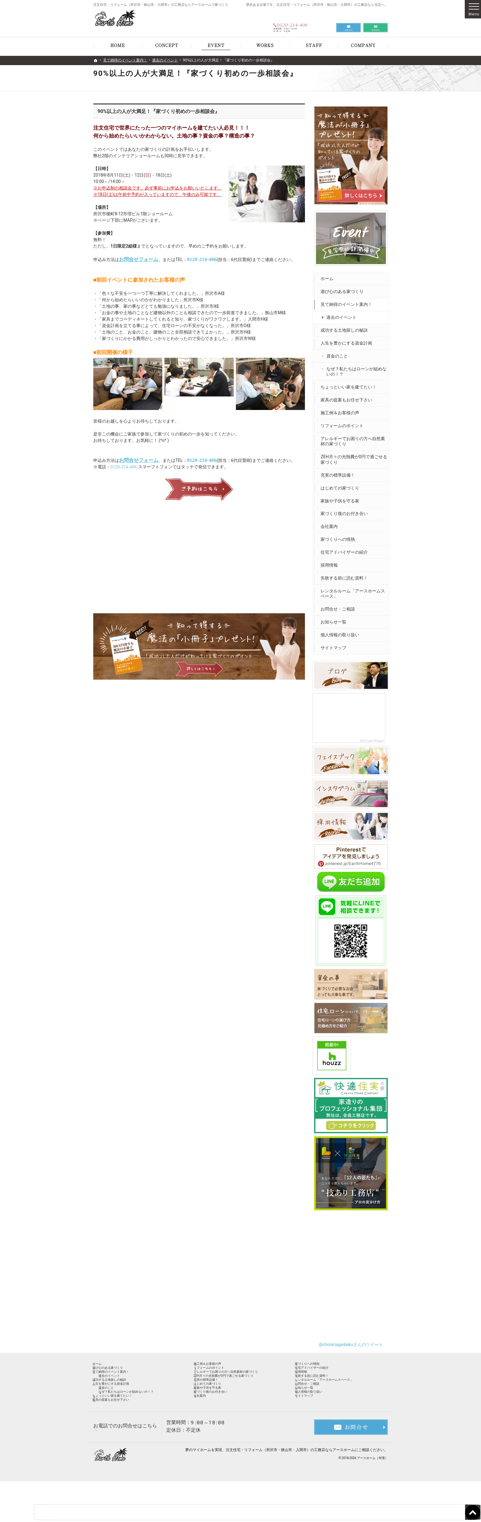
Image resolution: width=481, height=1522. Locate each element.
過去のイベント (343, 314)
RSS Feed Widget (373, 737)
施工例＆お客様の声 (341, 410)
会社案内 (330, 523)
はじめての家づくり (341, 484)
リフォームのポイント (343, 422)
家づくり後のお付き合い (345, 510)
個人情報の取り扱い (341, 632)
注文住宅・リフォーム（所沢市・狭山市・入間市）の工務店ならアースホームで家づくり (160, 5)
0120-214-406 (202, 259)
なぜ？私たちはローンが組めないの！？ (356, 369)
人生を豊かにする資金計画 (348, 340)
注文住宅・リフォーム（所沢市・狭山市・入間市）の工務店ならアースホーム (290, 1490)
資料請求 (375, 22)
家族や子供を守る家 (341, 497)
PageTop (463, 1484)
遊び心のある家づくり (343, 288)
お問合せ (348, 22)
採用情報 (330, 562)
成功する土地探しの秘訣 (345, 327)
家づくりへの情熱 (339, 536)
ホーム (328, 275)
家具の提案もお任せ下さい (348, 397)
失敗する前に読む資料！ (345, 575)
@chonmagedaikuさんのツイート (351, 1337)
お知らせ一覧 (335, 619)
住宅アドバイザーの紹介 (345, 549)
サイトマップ (335, 644)
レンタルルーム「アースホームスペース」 (352, 591)
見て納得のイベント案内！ (348, 301)
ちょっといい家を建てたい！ (350, 384)
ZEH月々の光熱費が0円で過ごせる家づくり (353, 456)
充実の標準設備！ (339, 472)
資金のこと (338, 353)
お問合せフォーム (138, 259)
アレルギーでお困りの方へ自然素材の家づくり (352, 438)
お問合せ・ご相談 (339, 606)
